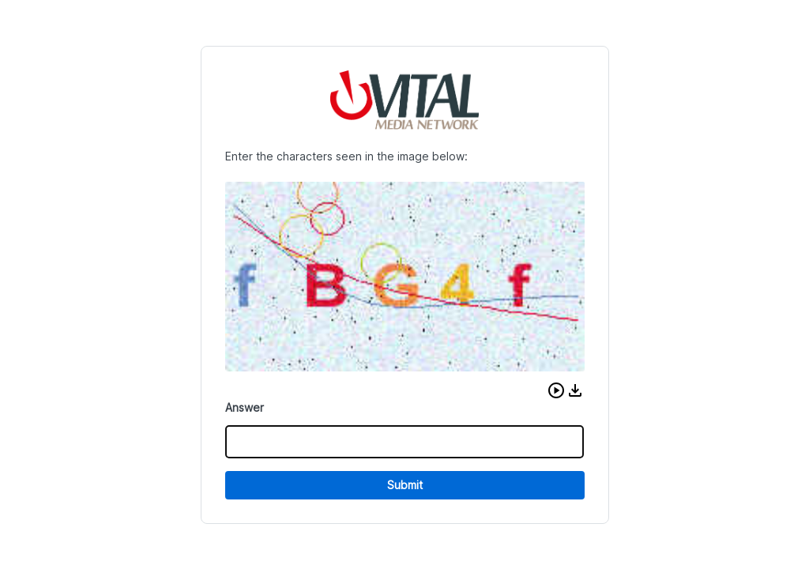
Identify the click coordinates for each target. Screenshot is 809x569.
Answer (244, 407)
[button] (556, 390)
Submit (405, 485)
